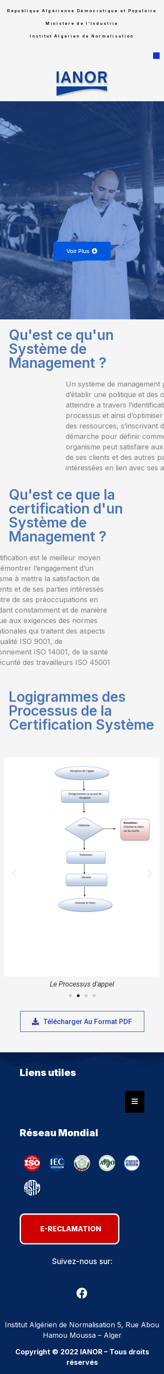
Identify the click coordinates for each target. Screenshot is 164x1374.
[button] (156, 56)
